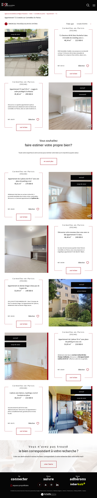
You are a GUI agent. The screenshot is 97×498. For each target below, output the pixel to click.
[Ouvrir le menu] (94, 5)
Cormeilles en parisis (39, 14)
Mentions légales (58, 491)
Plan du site (43, 491)
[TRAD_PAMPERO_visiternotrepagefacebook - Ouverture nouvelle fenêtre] (40, 485)
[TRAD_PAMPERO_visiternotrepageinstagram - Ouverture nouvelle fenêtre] (51, 485)
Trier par (70, 24)
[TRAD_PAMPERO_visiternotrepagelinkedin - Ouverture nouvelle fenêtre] (57, 485)
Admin (64, 491)
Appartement (50, 14)
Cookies (84, 491)
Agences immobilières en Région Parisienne (16, 14)
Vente (30, 14)
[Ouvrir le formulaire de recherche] (88, 5)
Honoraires (49, 491)
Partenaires (70, 491)
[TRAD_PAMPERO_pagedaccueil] (8, 6)
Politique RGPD (77, 491)
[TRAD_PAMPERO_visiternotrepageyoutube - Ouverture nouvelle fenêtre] (45, 485)
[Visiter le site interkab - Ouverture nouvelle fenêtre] (77, 484)
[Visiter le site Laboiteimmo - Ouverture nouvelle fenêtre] (48, 495)
